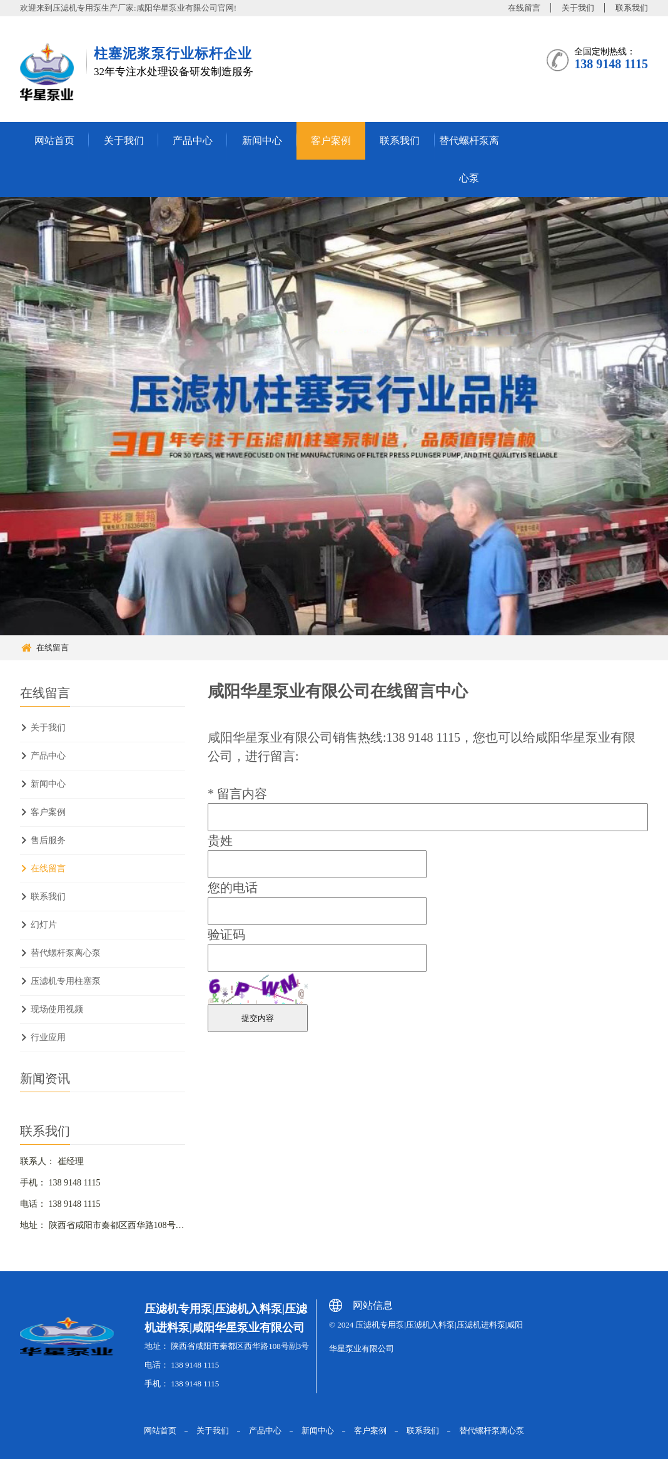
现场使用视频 (57, 1009)
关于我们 (578, 8)
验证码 (226, 934)
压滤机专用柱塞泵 (66, 981)
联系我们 (631, 8)
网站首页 (54, 140)
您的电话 (233, 887)
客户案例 (331, 140)
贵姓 (220, 840)
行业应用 (48, 1037)
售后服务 (48, 840)
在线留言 (524, 8)
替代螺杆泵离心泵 (469, 159)
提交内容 (257, 1018)
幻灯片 (44, 924)
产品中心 (193, 140)
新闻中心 (262, 140)
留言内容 (237, 794)
